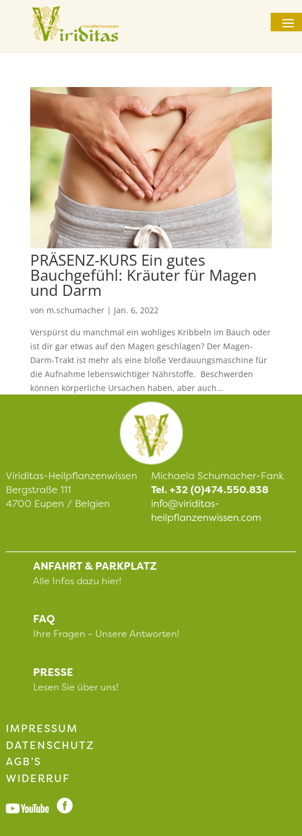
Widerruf (38, 779)
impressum (42, 729)
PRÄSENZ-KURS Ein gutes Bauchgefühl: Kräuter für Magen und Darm (143, 275)
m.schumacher (75, 310)
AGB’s (23, 762)
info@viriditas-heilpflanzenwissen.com (206, 510)
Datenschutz (50, 745)
